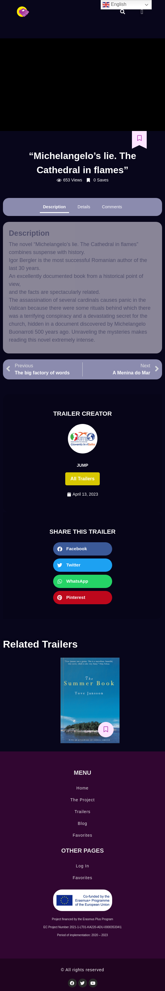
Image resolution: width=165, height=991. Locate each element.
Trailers (82, 811)
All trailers (83, 478)
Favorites (82, 835)
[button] (122, 11)
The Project (82, 799)
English (114, 4)
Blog (82, 823)
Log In (82, 866)
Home (82, 788)
